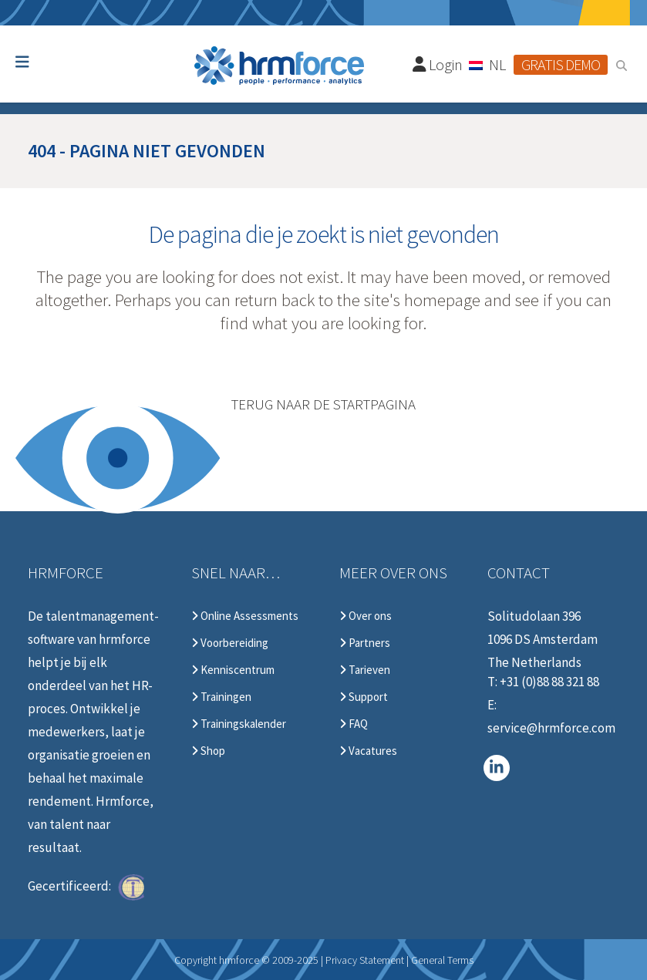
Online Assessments (244, 616)
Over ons (365, 616)
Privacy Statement (364, 960)
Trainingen (221, 697)
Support (363, 697)
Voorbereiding (229, 643)
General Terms (442, 960)
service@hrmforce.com (551, 727)
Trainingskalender (238, 724)
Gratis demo (560, 64)
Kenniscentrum (233, 670)
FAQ (353, 724)
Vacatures (368, 751)
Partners (364, 643)
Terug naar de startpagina (323, 404)
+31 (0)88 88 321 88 (549, 681)
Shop (208, 751)
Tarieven (364, 670)
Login (438, 64)
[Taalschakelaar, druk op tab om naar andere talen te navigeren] (488, 64)
